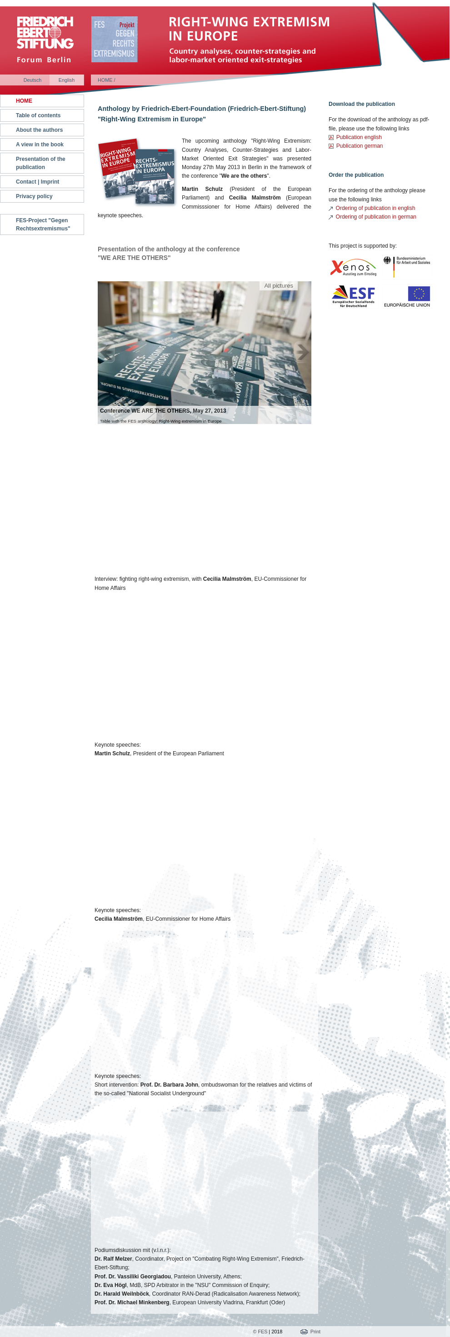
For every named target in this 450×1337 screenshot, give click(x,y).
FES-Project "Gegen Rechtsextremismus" (43, 224)
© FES (260, 1331)
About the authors (39, 130)
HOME (24, 101)
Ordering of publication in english (375, 208)
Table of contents (38, 115)
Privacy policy (34, 196)
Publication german (359, 146)
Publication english (359, 137)
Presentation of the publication (40, 163)
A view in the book (40, 144)
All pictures (278, 285)
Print (315, 1331)
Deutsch (33, 80)
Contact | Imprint (37, 182)
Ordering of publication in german (376, 217)
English (67, 80)
